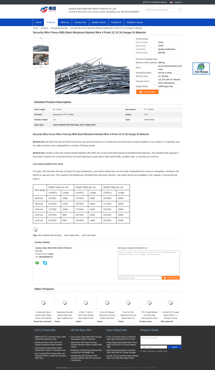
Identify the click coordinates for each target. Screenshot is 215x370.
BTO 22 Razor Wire (45, 330)
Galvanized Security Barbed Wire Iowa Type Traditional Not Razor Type (65, 315)
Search (180, 10)
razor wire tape (89, 235)
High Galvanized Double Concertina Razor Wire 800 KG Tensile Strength (121, 351)
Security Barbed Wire (59, 28)
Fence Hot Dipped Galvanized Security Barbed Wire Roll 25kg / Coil (107, 315)
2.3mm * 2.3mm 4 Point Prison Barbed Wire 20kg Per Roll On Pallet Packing (86, 315)
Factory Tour (80, 22)
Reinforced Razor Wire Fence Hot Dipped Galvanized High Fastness (48, 343)
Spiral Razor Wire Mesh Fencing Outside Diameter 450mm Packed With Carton (86, 344)
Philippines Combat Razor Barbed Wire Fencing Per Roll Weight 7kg (86, 351)
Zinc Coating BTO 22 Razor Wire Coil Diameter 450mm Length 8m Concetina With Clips (50, 355)
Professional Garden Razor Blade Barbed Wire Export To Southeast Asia (50, 349)
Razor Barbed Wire (117, 330)
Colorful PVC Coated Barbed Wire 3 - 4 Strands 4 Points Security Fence (170, 315)
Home (38, 22)
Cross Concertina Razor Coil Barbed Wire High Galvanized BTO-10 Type (121, 338)
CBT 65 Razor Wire (81, 330)
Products (51, 22)
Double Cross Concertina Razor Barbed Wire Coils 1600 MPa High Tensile (122, 357)
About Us (65, 22)
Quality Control (99, 22)
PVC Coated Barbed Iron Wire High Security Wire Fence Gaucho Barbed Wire (149, 315)
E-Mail (143, 351)
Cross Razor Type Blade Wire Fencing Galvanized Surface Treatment (86, 338)
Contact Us (116, 22)
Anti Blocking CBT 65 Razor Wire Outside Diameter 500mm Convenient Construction (86, 358)
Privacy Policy (62, 368)
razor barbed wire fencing (49, 235)
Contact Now (149, 92)
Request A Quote (135, 22)
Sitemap (151, 351)
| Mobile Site (161, 351)
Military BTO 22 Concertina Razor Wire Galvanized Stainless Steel (50, 338)
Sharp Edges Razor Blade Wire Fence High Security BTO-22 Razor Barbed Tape (122, 344)
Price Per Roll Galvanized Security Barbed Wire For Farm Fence (128, 315)
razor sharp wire (71, 235)
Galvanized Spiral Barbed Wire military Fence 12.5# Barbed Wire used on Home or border (43, 315)
